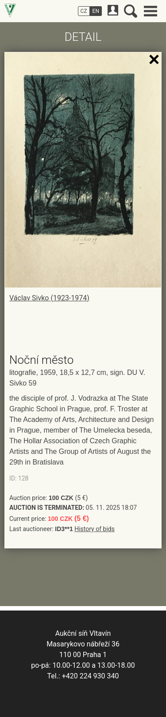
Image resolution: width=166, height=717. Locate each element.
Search (130, 11)
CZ (84, 11)
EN (96, 11)
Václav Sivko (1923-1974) (49, 298)
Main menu (150, 11)
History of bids (94, 528)
